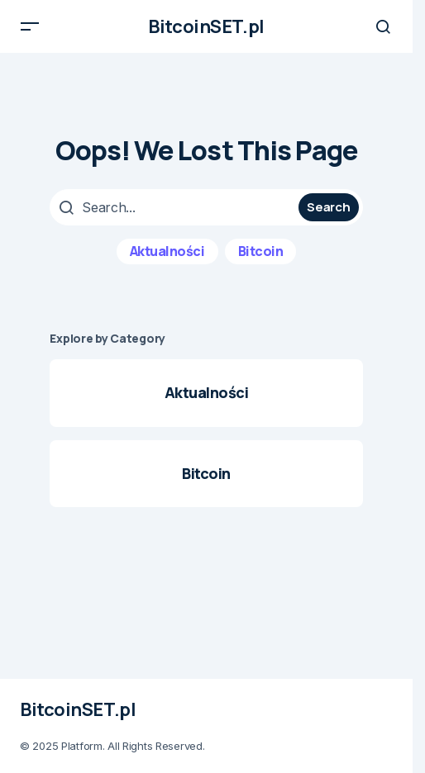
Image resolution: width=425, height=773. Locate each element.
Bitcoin (261, 251)
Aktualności (167, 251)
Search (328, 207)
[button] (30, 26)
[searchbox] (176, 207)
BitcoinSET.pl (206, 26)
